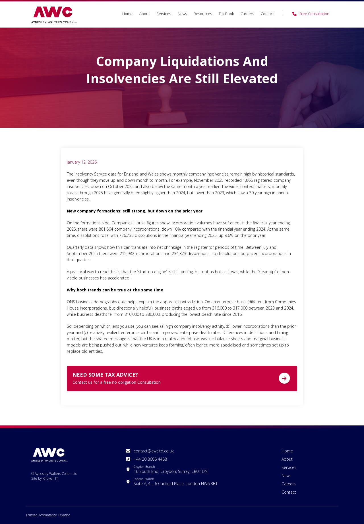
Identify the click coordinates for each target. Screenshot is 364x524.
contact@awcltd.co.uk (154, 451)
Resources (203, 13)
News (182, 13)
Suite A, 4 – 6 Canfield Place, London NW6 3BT (176, 481)
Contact (267, 13)
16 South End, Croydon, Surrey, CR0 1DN (171, 469)
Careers (247, 13)
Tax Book (226, 13)
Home (127, 13)
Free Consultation (314, 13)
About (144, 13)
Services (163, 13)
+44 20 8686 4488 (150, 459)
